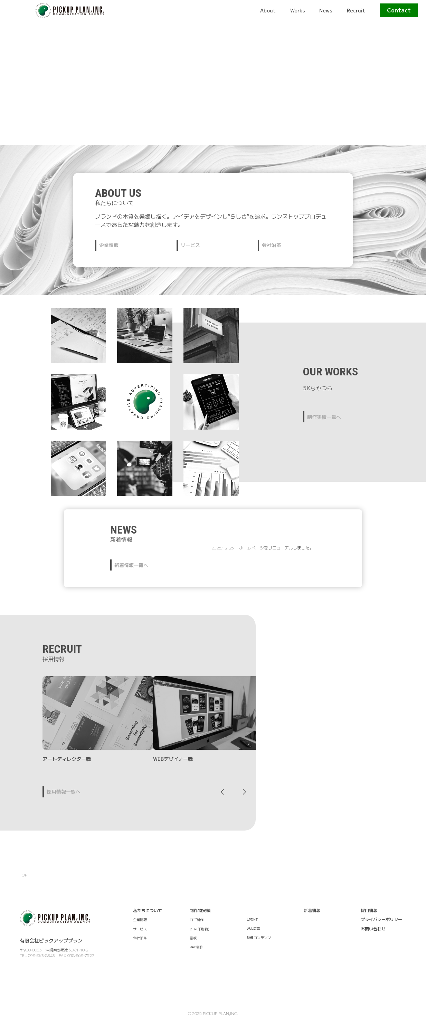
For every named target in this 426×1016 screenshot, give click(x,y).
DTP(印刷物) (199, 928)
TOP (23, 875)
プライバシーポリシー (381, 919)
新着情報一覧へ (131, 565)
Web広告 (253, 928)
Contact (399, 10)
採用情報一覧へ (64, 791)
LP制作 (252, 919)
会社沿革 (271, 244)
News (325, 10)
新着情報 (312, 910)
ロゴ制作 (196, 919)
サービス (190, 244)
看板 (193, 937)
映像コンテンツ (259, 937)
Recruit (356, 10)
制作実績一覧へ (324, 416)
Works (297, 10)
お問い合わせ (373, 928)
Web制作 (196, 946)
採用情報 (369, 910)
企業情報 (109, 244)
